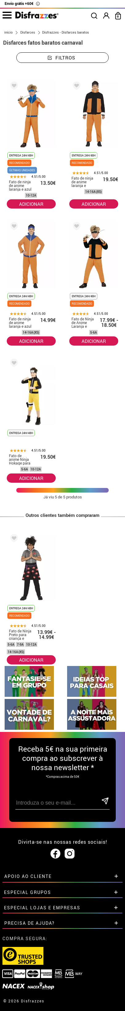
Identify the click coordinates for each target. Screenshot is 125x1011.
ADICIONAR (31, 204)
